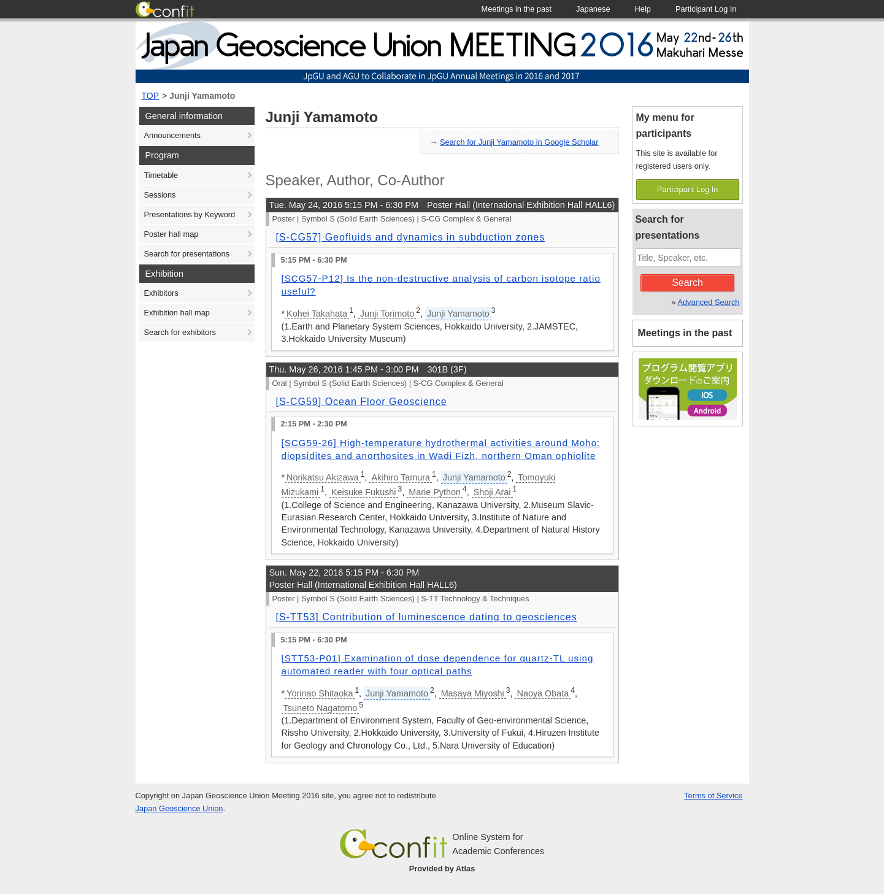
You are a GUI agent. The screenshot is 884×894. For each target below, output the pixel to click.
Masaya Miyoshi (472, 693)
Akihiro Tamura (400, 477)
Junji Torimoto (387, 313)
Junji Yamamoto (202, 96)
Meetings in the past (685, 333)
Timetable (161, 175)
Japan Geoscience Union (179, 808)
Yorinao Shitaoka (319, 693)
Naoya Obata (543, 693)
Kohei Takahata (316, 313)
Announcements (172, 135)
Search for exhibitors (180, 332)
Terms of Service (713, 795)
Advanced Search (708, 302)
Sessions (160, 194)
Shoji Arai (492, 492)
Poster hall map (171, 234)
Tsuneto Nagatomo (320, 708)
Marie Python (435, 492)
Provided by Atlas (442, 868)
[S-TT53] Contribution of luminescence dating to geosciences (426, 617)
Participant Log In (687, 189)
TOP (151, 96)
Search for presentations (186, 253)
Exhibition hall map (177, 312)
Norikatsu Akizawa (322, 477)
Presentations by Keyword (190, 214)
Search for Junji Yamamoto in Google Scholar (519, 142)
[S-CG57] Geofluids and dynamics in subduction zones (410, 237)
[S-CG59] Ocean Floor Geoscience (361, 401)
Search (687, 282)
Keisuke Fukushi (363, 492)
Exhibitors (161, 293)
